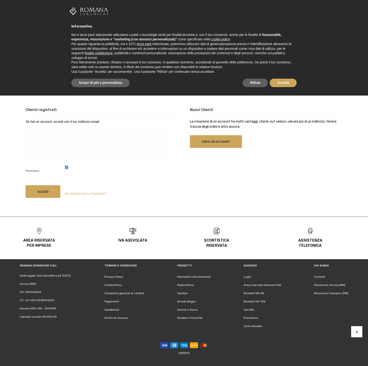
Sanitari (182, 293)
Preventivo (251, 317)
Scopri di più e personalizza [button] (100, 83)
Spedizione (111, 309)
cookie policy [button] (220, 39)
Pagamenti (111, 301)
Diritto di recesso (116, 317)
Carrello (249, 309)
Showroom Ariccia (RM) (329, 284)
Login (247, 276)
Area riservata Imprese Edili (262, 284)
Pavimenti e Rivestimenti (194, 276)
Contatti (319, 276)
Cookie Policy (113, 284)
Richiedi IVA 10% (254, 301)
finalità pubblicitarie (99, 53)
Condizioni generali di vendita (124, 293)
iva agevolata (132, 240)
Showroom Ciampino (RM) (331, 293)
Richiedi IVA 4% (254, 293)
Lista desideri (253, 325)
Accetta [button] (283, 83)
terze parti (144, 44)
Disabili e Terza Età (189, 317)
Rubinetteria (185, 284)
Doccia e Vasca (187, 309)
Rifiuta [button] (255, 83)
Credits (184, 352)
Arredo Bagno (186, 301)
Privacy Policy (113, 276)
